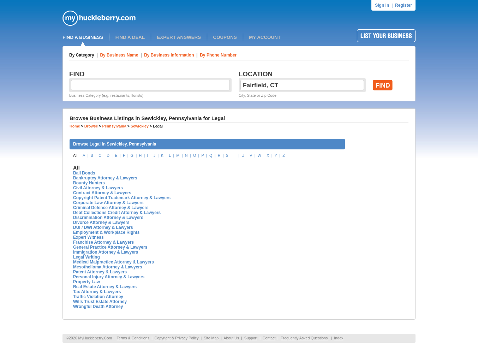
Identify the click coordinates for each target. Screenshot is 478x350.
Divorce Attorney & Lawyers (101, 222)
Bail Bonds (84, 173)
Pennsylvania (114, 126)
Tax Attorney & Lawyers (97, 291)
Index (338, 338)
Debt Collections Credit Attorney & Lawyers (117, 212)
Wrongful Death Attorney (98, 306)
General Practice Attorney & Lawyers (110, 247)
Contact (269, 338)
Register (403, 5)
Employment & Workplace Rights (106, 232)
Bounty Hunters (89, 182)
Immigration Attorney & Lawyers (105, 252)
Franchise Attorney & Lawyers (103, 242)
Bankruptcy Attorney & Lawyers (105, 178)
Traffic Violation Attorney (98, 296)
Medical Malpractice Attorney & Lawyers (113, 262)
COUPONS (225, 37)
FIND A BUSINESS (82, 37)
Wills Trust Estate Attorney (100, 301)
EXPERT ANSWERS (179, 37)
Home (75, 126)
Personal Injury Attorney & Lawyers (108, 276)
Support (250, 338)
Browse (91, 126)
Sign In (382, 5)
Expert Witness (88, 237)
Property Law (86, 281)
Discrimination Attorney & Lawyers (108, 217)
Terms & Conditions (133, 338)
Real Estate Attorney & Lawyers (105, 286)
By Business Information (169, 55)
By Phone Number (218, 55)
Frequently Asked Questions (304, 338)
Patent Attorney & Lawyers (100, 271)
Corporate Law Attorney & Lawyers (108, 202)
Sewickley (140, 126)
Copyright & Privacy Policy (177, 338)
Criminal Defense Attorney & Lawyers (111, 207)
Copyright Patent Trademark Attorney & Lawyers (122, 197)
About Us (231, 338)
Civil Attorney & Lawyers (98, 187)
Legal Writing (86, 257)
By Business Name (119, 55)
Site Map (211, 338)
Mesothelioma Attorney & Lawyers (107, 267)
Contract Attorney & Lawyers (102, 192)
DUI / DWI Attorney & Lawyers (103, 227)
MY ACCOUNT (265, 37)
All (75, 155)
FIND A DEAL (130, 37)
